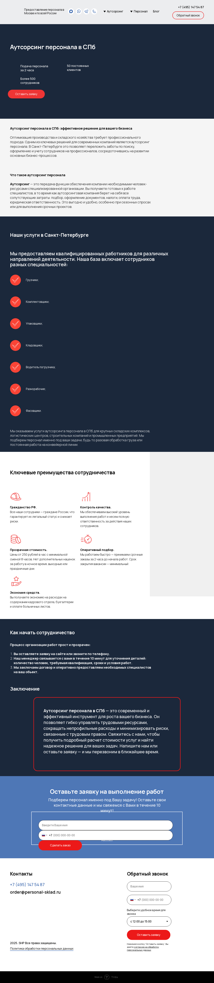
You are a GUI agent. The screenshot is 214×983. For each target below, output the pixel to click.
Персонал (141, 11)
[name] (105, 825)
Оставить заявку (148, 935)
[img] (16, 11)
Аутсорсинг (115, 11)
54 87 (27, 884)
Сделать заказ (60, 845)
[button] (188, 15)
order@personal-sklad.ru (35, 892)
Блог (156, 11)
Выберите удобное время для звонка (146, 912)
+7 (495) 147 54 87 (191, 7)
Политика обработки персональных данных (41, 948)
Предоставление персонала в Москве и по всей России (44, 11)
